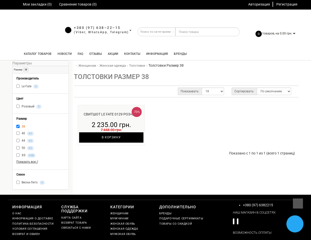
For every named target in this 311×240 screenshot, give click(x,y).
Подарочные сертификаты (181, 218)
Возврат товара (74, 222)
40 (25, 134)
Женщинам (119, 213)
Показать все (27, 162)
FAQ (80, 54)
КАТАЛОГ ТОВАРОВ (36, 54)
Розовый (28, 107)
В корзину (111, 137)
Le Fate (27, 87)
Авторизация (259, 4)
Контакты (132, 54)
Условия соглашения (29, 228)
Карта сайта (71, 217)
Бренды (180, 54)
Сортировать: (244, 91)
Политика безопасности (33, 223)
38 (26, 69)
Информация (157, 54)
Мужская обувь (123, 234)
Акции (113, 54)
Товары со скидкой (175, 223)
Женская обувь (122, 223)
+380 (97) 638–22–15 (97, 28)
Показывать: (190, 91)
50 (25, 148)
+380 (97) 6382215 (258, 205)
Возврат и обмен (26, 234)
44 (25, 141)
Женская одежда (124, 228)
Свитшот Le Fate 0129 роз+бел (111, 114)
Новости (65, 54)
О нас (16, 213)
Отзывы (95, 54)
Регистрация (286, 4)
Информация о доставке (32, 218)
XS (25, 155)
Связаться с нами (76, 227)
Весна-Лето (30, 183)
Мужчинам (119, 218)
